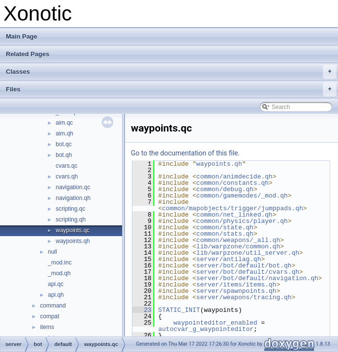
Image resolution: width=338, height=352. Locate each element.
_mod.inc (60, 262)
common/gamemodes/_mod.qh (242, 195)
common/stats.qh (225, 233)
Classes (171, 72)
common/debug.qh (225, 189)
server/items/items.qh (236, 284)
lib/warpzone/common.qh (238, 246)
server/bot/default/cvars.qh (247, 271)
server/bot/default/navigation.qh (257, 278)
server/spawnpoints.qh (236, 290)
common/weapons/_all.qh (238, 240)
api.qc (55, 284)
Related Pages (27, 54)
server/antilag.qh (228, 259)
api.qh (56, 294)
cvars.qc (67, 165)
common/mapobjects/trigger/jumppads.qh (232, 208)
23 (141, 310)
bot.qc (64, 144)
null (52, 251)
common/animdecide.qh (234, 176)
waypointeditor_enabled (215, 322)
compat (49, 316)
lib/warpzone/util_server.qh (247, 252)
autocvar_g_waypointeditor (206, 329)
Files (171, 89)
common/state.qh (225, 227)
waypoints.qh (73, 241)
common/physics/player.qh (242, 221)
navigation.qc (73, 187)
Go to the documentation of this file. (185, 153)
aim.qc (64, 122)
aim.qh (64, 133)
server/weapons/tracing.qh (244, 297)
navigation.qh (73, 198)
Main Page (21, 36)
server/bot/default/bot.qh (244, 265)
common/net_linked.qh (234, 214)
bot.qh (64, 155)
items (47, 327)
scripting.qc (70, 208)
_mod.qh (59, 273)
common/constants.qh (232, 182)
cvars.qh (67, 176)
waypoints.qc (72, 230)
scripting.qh (70, 219)
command (53, 305)
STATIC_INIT (179, 310)
